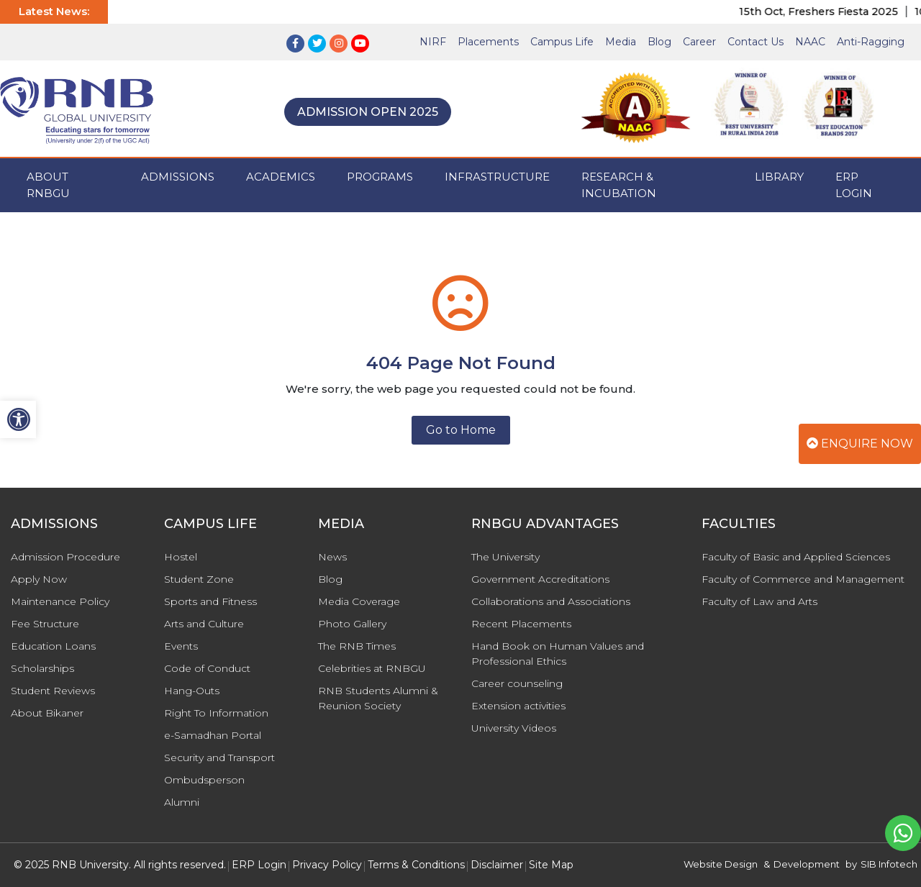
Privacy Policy (327, 864)
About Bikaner (47, 712)
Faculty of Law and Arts (759, 601)
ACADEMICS (280, 176)
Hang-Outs (191, 690)
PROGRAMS (380, 176)
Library (779, 176)
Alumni (181, 802)
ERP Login (853, 185)
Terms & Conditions (416, 864)
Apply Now (39, 579)
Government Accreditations (540, 579)
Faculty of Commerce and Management (803, 579)
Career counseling (517, 683)
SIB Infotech (889, 864)
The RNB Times (357, 646)
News (332, 556)
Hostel (180, 556)
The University (505, 556)
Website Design (721, 864)
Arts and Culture (204, 623)
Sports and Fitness (210, 601)
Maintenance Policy (60, 601)
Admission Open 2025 (367, 112)
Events (181, 646)
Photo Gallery (352, 623)
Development (806, 864)
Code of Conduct (207, 668)
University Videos (513, 728)
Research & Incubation (618, 185)
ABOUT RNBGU (48, 185)
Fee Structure (45, 623)
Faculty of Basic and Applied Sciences (796, 556)
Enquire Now (860, 443)
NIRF (432, 41)
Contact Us (755, 41)
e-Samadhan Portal (212, 735)
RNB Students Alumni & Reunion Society (378, 698)
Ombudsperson (204, 779)
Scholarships (42, 668)
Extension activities (518, 705)
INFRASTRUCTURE (497, 176)
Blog (659, 41)
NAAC (810, 41)
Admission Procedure (65, 556)
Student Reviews (53, 690)
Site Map (551, 864)
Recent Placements (521, 623)
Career (699, 41)
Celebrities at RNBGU (372, 668)
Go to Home (461, 430)
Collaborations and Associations (550, 601)
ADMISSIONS (177, 176)
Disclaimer (497, 864)
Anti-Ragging (870, 41)
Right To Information (216, 712)
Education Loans (53, 646)
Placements (488, 41)
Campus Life (562, 41)
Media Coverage (359, 601)
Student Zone (199, 579)
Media (620, 41)
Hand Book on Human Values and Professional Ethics (557, 654)
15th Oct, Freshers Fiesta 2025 (828, 11)
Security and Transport (219, 757)
